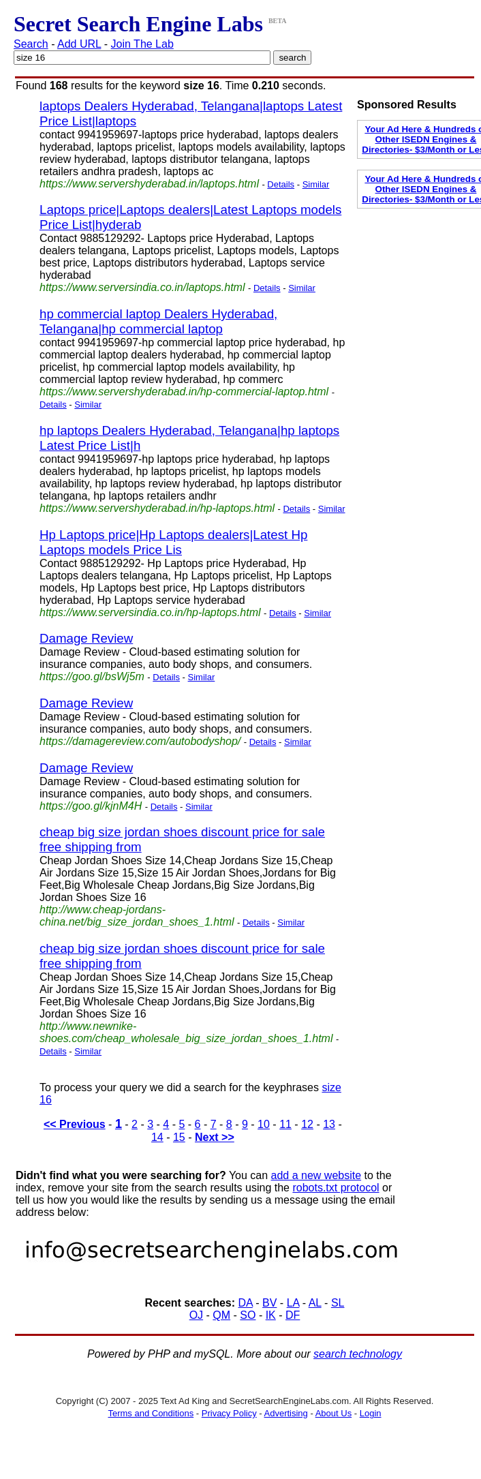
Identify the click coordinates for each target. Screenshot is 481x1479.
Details (280, 184)
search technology (357, 1354)
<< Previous (75, 1124)
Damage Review (86, 638)
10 (264, 1124)
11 (285, 1124)
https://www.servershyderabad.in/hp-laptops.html (157, 508)
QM (221, 1315)
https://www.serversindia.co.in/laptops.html (142, 287)
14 (157, 1137)
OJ (196, 1315)
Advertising (286, 1413)
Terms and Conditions (150, 1413)
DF (292, 1315)
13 (329, 1124)
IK (271, 1315)
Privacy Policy (229, 1413)
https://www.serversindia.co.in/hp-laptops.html (150, 612)
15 (179, 1137)
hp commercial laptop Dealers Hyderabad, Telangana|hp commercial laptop (158, 321)
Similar (316, 184)
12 (307, 1124)
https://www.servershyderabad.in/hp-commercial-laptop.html (184, 391)
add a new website (316, 1175)
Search (31, 44)
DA (245, 1303)
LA (293, 1303)
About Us (333, 1413)
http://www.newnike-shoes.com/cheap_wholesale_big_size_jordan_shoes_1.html (186, 1032)
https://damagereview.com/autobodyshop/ (140, 741)
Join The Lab (142, 44)
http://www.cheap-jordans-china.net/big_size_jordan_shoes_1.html (137, 916)
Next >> (214, 1137)
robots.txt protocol (335, 1187)
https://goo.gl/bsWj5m (92, 676)
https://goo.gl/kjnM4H (91, 806)
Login (371, 1413)
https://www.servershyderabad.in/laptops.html (149, 183)
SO (247, 1315)
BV (269, 1303)
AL (315, 1303)
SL (338, 1303)
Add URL (79, 44)
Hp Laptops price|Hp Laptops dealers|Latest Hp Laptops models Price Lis (173, 542)
